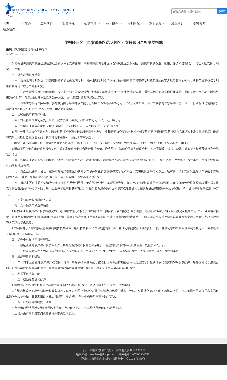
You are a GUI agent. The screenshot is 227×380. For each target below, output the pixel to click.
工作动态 (46, 23)
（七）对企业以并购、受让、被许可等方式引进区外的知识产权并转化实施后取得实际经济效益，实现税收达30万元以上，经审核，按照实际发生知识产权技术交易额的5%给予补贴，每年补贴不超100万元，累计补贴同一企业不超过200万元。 (112, 174)
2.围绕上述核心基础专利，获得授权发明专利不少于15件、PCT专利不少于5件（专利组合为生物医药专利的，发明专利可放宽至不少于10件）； (102, 143)
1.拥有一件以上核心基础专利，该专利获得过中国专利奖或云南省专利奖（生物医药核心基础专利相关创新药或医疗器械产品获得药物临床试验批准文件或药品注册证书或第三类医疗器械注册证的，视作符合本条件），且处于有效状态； (112, 134)
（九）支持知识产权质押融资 (30, 205)
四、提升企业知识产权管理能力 (31, 239)
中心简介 (25, 23)
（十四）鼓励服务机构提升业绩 (31, 302)
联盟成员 (155, 23)
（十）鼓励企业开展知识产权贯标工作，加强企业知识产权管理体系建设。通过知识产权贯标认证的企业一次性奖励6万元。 (89, 245)
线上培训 (177, 23)
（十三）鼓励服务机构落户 (29, 279)
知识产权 (90, 23)
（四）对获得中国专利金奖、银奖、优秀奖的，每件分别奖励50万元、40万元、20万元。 (67, 120)
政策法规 (68, 23)
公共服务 (112, 23)
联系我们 (9, 29)
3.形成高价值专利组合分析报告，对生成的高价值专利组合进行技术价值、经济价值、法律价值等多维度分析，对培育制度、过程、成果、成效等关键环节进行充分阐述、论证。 (112, 151)
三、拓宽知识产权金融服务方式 (31, 199)
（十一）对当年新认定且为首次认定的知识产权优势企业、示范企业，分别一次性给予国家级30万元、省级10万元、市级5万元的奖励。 (97, 251)
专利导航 (134, 23)
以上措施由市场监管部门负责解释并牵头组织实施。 (44, 313)
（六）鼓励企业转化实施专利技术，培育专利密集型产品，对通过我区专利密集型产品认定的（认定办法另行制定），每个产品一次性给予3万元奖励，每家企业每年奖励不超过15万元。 (112, 162)
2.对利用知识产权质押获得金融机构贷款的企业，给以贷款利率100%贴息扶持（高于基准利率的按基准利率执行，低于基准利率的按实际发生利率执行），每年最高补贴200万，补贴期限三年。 (112, 231)
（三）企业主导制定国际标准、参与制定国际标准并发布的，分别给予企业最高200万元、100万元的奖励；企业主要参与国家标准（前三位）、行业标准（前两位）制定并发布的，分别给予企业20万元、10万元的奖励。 (112, 106)
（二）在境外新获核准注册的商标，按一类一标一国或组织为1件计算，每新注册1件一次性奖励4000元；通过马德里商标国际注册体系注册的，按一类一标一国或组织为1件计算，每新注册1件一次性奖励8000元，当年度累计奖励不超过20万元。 (112, 94)
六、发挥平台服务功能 (26, 273)
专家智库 (199, 23)
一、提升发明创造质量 (26, 74)
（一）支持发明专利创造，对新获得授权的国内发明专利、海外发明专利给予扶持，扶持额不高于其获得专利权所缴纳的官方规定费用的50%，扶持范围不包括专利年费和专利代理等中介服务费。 (112, 83)
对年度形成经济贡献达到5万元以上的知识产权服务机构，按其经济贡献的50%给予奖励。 (68, 307)
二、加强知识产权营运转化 (29, 114)
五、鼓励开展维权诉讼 (26, 256)
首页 (6, 23)
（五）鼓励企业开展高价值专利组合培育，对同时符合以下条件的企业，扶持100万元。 (66, 125)
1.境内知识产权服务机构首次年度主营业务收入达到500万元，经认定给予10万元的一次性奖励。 (72, 285)
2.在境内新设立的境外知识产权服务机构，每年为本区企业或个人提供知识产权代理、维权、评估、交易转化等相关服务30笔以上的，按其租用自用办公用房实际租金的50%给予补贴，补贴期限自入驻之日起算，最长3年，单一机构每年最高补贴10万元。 (112, 293)
